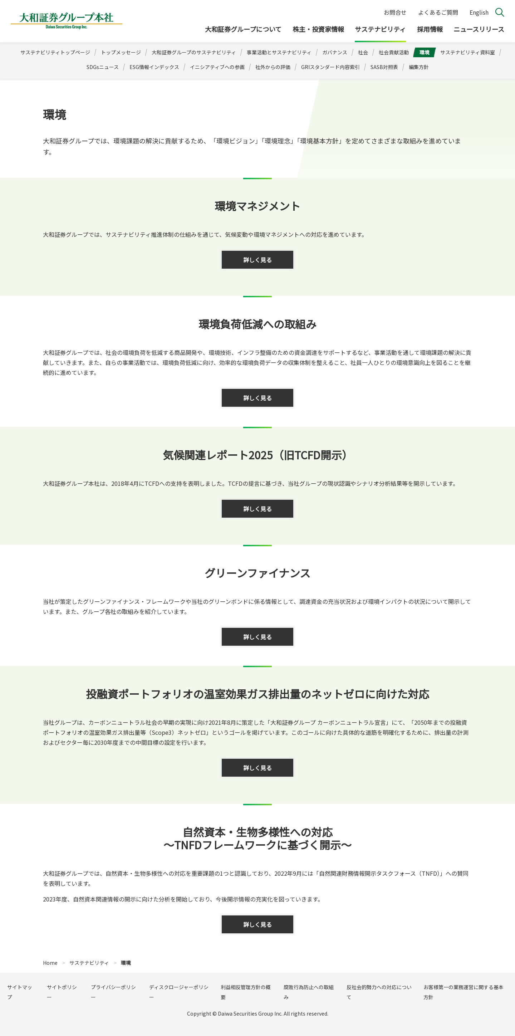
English (479, 12)
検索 (499, 12)
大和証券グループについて (243, 29)
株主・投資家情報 (318, 29)
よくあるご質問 (438, 12)
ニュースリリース (478, 29)
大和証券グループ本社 (66, 21)
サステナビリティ (380, 29)
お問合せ (395, 12)
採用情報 (430, 29)
